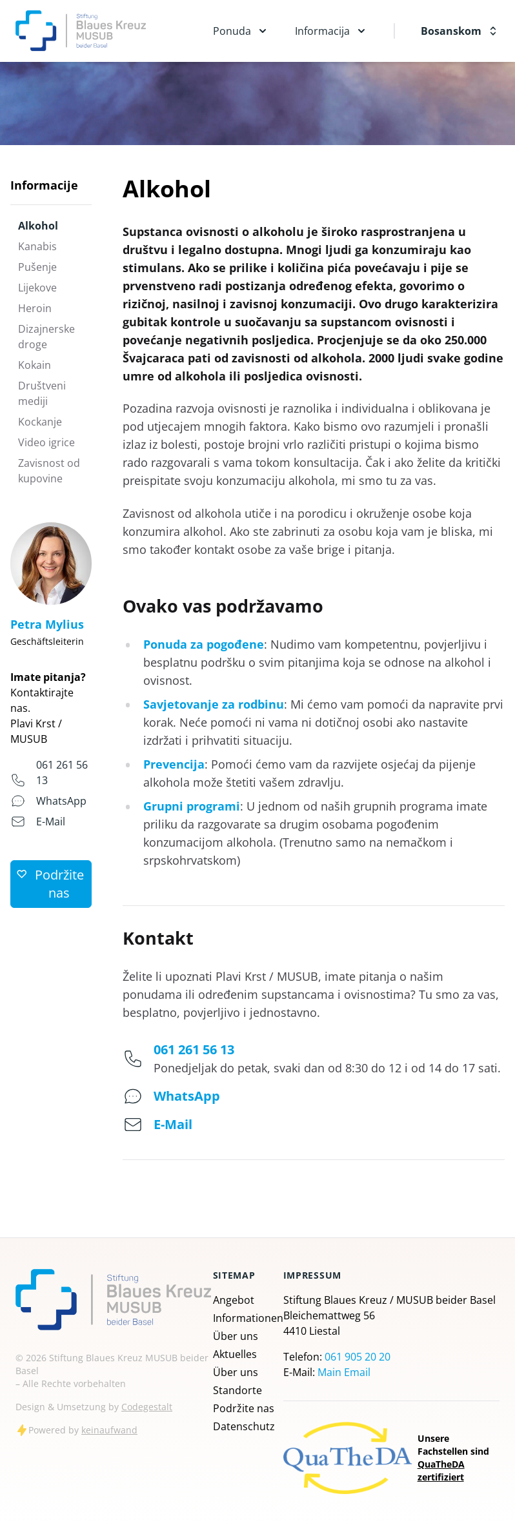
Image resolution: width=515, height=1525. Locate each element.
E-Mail (50, 821)
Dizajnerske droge (46, 336)
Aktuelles (235, 1354)
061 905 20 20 (357, 1357)
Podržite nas (243, 1408)
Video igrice (46, 442)
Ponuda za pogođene (203, 644)
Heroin (35, 308)
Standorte (237, 1390)
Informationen (248, 1318)
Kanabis (37, 246)
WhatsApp (61, 801)
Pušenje (37, 267)
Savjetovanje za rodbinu (213, 704)
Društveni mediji (42, 393)
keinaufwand (109, 1430)
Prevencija (174, 764)
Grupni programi (191, 806)
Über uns (235, 1336)
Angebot (233, 1300)
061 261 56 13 (194, 1049)
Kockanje (40, 422)
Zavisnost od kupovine (49, 471)
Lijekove (37, 287)
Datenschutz (244, 1426)
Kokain (34, 365)
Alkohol (38, 226)
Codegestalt (146, 1407)
